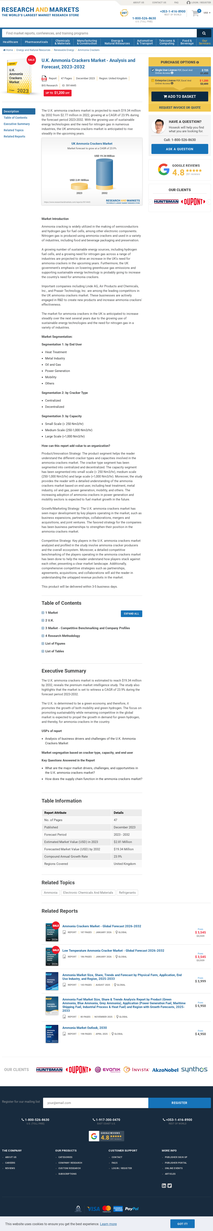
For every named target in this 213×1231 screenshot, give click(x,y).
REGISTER (179, 1103)
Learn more (108, 1224)
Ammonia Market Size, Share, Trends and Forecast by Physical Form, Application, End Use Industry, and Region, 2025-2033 (122, 977)
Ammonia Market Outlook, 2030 (84, 1028)
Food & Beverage (187, 42)
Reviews (10, 1168)
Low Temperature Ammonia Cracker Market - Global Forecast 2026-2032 (113, 951)
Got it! (182, 1224)
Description (11, 111)
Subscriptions (67, 1174)
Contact (117, 1157)
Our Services (205, 42)
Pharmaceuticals (36, 42)
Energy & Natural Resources (117, 42)
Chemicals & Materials (62, 42)
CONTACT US (159, 2)
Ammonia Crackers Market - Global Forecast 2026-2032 (101, 926)
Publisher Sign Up (176, 1157)
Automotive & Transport (145, 42)
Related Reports (14, 136)
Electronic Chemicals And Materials (88, 893)
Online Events (174, 1168)
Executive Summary (17, 124)
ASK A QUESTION (179, 149)
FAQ (176, 2)
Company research (70, 1163)
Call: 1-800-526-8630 (180, 140)
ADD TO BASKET (179, 96)
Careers (10, 1163)
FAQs (115, 1163)
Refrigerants (127, 893)
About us (11, 1157)
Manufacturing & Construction (87, 42)
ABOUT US (138, 2)
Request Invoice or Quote (180, 108)
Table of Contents (15, 117)
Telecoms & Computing (167, 42)
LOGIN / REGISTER (199, 2)
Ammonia (50, 893)
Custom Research (69, 1168)
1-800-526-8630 (144, 18)
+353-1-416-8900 (173, 11)
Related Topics (14, 130)
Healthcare (10, 42)
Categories (65, 1157)
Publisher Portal (176, 1163)
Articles (170, 1174)
